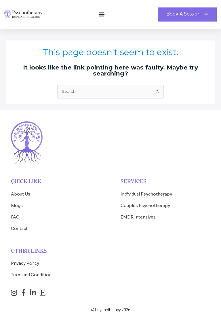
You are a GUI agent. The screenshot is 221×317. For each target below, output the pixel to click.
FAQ (15, 217)
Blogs (17, 205)
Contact (19, 228)
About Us (20, 194)
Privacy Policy (25, 263)
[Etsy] (42, 292)
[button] (101, 14)
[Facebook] (23, 292)
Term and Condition (31, 274)
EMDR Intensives (138, 217)
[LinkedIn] (33, 292)
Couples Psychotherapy (145, 205)
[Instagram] (14, 292)
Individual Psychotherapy (146, 194)
